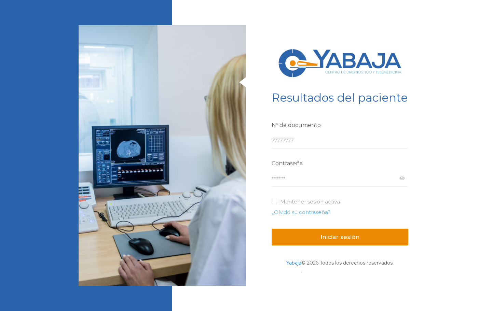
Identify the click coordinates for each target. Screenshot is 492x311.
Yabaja (293, 263)
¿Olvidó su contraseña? (301, 212)
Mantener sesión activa (310, 201)
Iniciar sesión (339, 237)
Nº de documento (296, 125)
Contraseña (287, 163)
